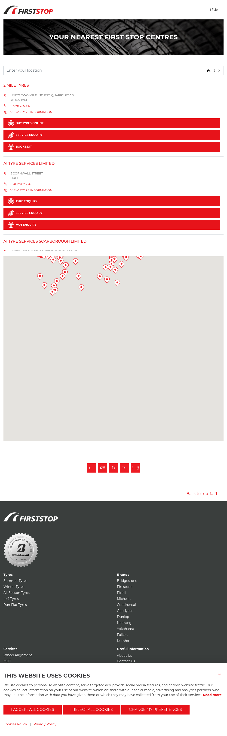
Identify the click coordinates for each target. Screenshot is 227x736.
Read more (212, 695)
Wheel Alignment (17, 655)
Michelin (124, 599)
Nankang (124, 623)
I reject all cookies (91, 709)
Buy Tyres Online (26, 123)
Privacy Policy (45, 724)
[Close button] (221, 677)
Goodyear (125, 611)
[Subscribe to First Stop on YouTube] (135, 468)
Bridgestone (127, 581)
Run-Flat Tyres (15, 605)
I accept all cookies (32, 709)
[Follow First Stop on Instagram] (91, 468)
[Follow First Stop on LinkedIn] (124, 468)
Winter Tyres (13, 587)
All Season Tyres (16, 593)
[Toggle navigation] (214, 9)
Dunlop (123, 617)
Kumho (123, 641)
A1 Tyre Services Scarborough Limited (44, 241)
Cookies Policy (15, 724)
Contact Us (126, 661)
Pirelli (121, 593)
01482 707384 (20, 184)
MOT (7, 661)
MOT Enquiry (22, 225)
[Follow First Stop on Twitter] (113, 468)
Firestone (124, 587)
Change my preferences (155, 709)
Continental (126, 605)
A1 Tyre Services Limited (29, 163)
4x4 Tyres (11, 599)
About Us (124, 656)
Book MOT (20, 147)
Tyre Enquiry (22, 201)
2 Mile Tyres (16, 85)
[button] (64, 318)
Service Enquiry (25, 135)
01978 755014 (20, 106)
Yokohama (125, 629)
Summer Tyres (15, 581)
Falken (122, 635)
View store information (31, 112)
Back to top (202, 494)
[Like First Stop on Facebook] (102, 468)
